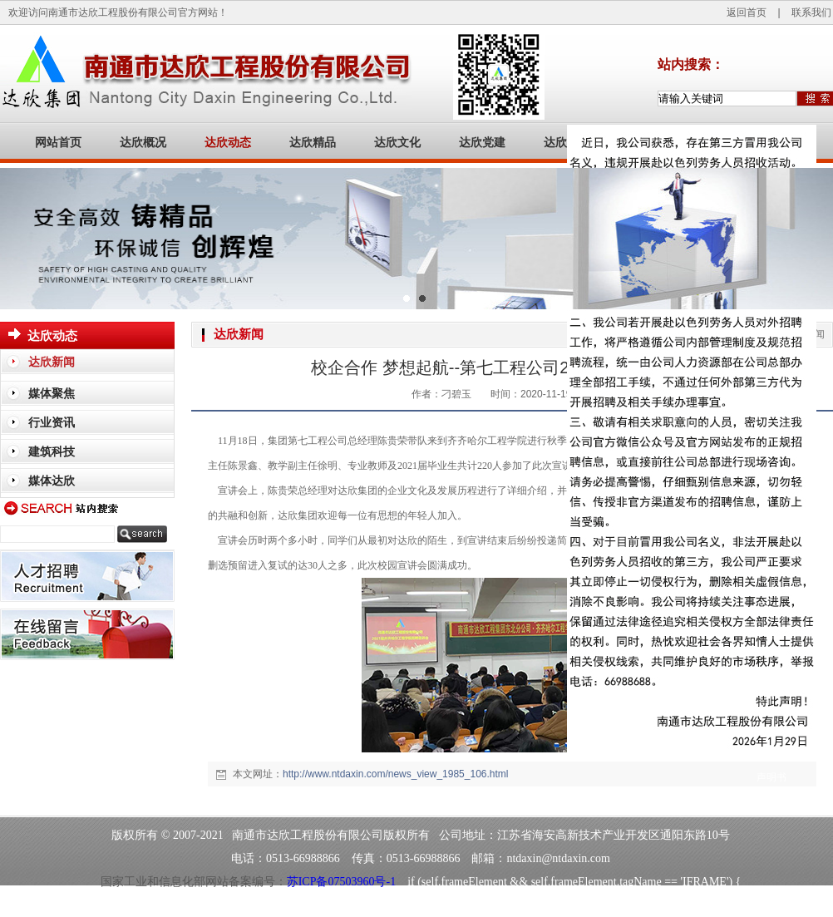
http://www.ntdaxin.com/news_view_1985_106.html (395, 774)
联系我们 (811, 12)
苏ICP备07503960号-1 (341, 881)
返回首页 (746, 12)
